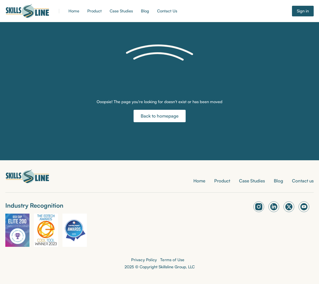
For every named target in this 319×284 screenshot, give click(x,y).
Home (73, 10)
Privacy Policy (144, 259)
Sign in (303, 10)
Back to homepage (160, 116)
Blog (145, 10)
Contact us (303, 181)
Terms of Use (172, 259)
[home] (27, 11)
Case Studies (121, 10)
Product (94, 10)
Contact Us (167, 10)
